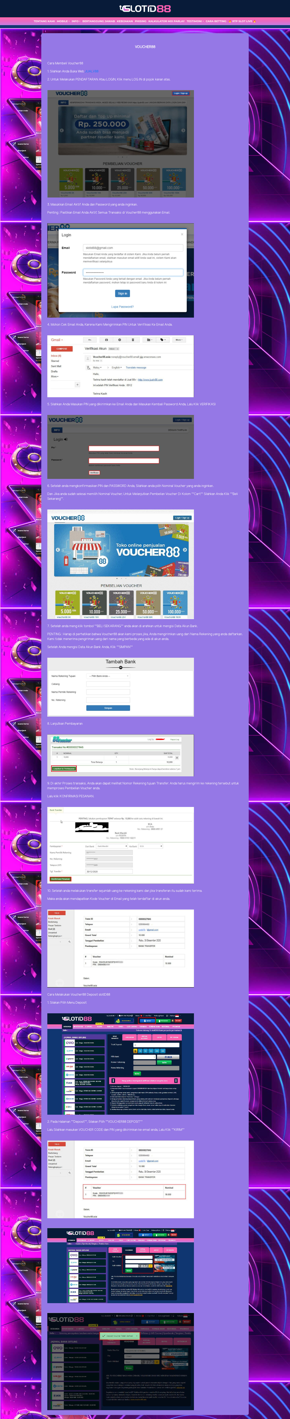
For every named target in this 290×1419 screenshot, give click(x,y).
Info (75, 21)
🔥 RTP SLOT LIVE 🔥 (242, 21)
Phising (140, 21)
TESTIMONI (194, 21)
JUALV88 (91, 71)
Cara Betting (216, 21)
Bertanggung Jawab (98, 21)
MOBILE (62, 21)
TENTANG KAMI (44, 21)
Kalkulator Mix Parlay (166, 21)
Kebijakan (125, 21)
